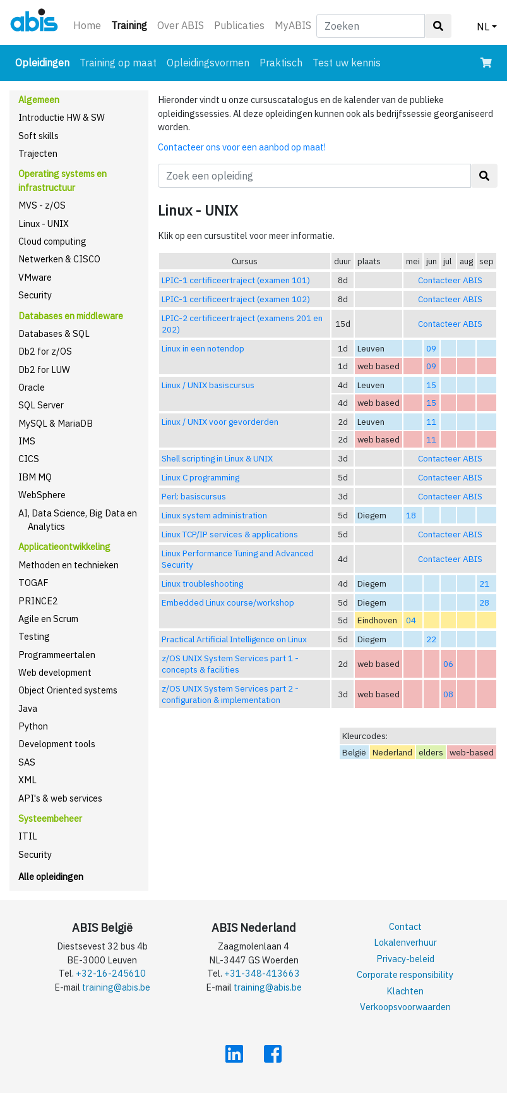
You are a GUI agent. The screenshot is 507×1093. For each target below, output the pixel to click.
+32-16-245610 (111, 973)
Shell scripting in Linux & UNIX (217, 458)
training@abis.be (116, 987)
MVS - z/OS (42, 205)
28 (484, 602)
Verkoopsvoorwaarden (405, 1007)
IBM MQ (35, 477)
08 (448, 694)
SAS (26, 762)
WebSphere (42, 495)
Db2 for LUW (44, 369)
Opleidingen (45, 61)
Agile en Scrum (48, 619)
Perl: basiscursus (194, 496)
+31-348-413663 (262, 973)
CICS (28, 459)
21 (484, 583)
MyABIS (293, 25)
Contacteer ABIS (450, 280)
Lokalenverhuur (405, 942)
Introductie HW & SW (61, 117)
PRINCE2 (38, 601)
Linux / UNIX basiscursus (208, 385)
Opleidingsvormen (208, 62)
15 (431, 385)
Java (27, 708)
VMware (35, 277)
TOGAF (33, 583)
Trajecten (37, 153)
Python (33, 726)
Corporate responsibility (405, 974)
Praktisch (280, 62)
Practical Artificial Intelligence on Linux (234, 639)
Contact (405, 926)
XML (27, 780)
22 (431, 639)
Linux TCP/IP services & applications (230, 534)
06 (448, 663)
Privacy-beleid (405, 959)
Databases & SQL (54, 333)
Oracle (31, 387)
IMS (26, 441)
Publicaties (239, 25)
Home (87, 25)
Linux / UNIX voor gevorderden (220, 421)
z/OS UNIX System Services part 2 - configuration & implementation (230, 694)
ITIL (27, 836)
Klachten (405, 991)
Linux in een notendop (203, 348)
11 (431, 421)
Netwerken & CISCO (59, 259)
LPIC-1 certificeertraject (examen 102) (236, 299)
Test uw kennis (347, 62)
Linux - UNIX (43, 223)
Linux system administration (214, 515)
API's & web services (60, 798)
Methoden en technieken (68, 565)
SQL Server (41, 405)
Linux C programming (200, 477)
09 (431, 348)
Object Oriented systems (67, 690)
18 (411, 515)
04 (411, 620)
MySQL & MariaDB (55, 423)
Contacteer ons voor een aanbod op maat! (242, 147)
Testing (34, 636)
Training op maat (118, 62)
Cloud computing (52, 241)
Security (35, 295)
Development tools (56, 744)
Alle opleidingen (50, 876)
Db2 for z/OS (45, 351)
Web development (55, 672)
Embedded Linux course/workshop (228, 602)
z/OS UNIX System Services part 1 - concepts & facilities (230, 663)
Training (131, 24)
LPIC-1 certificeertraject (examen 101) (236, 280)
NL (483, 26)
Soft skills (38, 136)
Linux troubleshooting (202, 583)
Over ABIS (180, 25)
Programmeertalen (56, 655)
